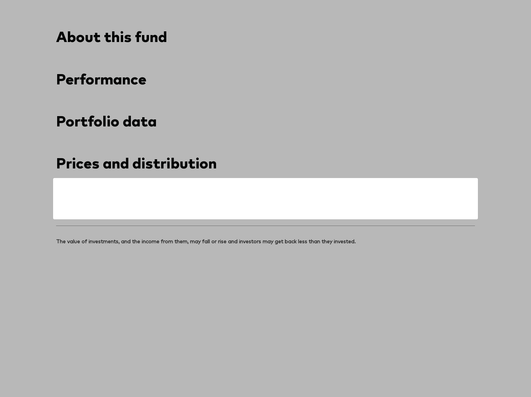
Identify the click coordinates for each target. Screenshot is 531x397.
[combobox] (130, 128)
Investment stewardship (290, 373)
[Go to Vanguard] (76, 318)
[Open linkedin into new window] (62, 253)
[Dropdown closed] (80, 7)
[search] (455, 35)
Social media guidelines (225, 373)
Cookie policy (173, 373)
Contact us (401, 6)
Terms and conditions (83, 373)
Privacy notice (133, 373)
